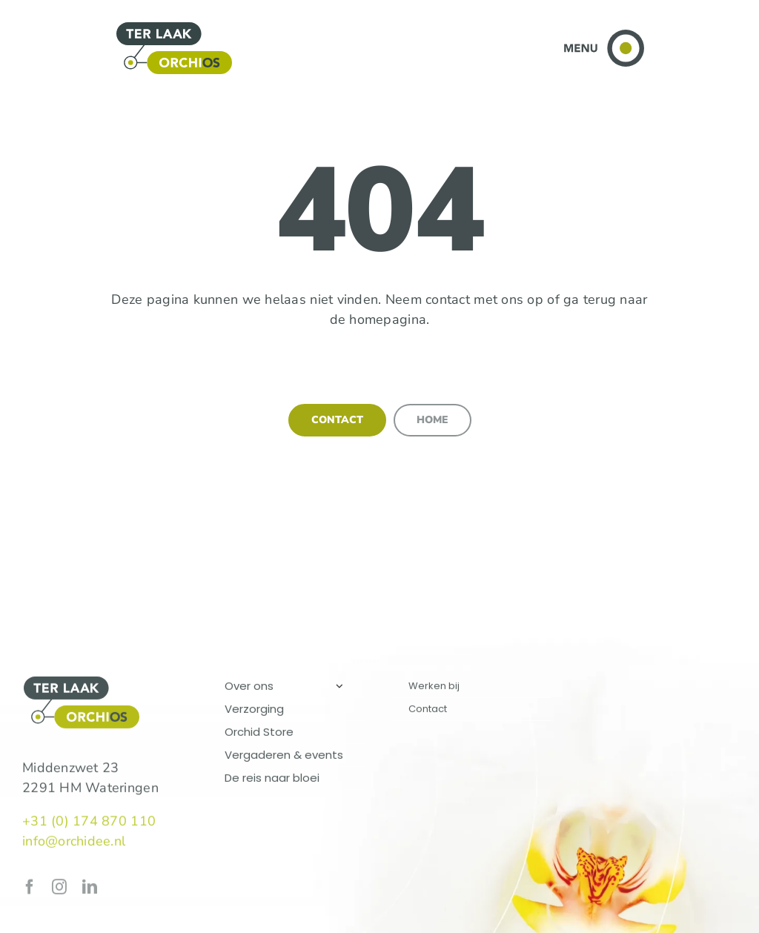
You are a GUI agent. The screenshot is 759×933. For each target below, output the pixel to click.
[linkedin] (89, 889)
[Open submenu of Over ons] (339, 688)
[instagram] (59, 889)
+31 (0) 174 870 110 (89, 823)
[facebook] (29, 889)
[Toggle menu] (603, 36)
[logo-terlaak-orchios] (174, 27)
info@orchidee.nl (73, 843)
